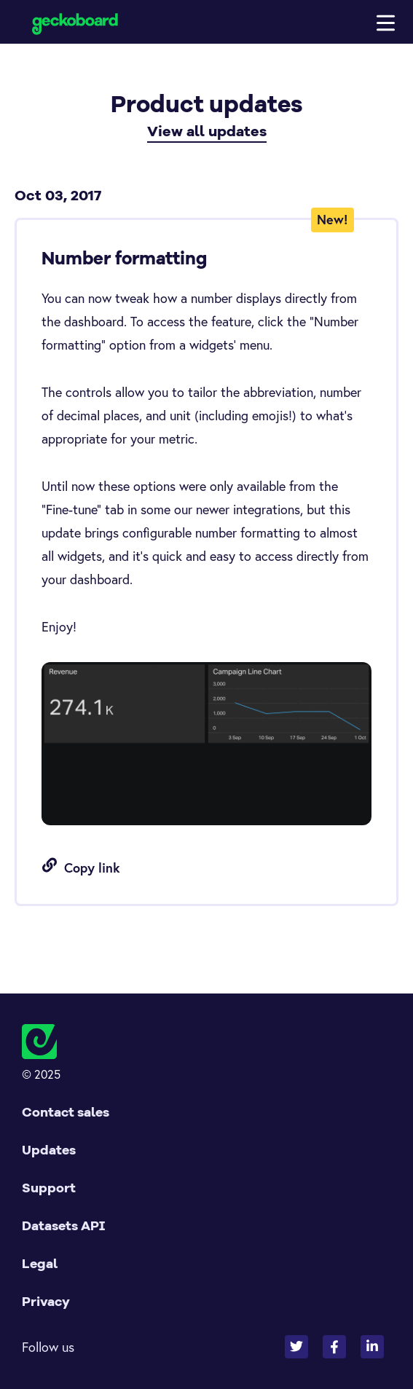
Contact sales (65, 1111)
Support (49, 1187)
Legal (40, 1263)
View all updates (207, 131)
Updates (49, 1149)
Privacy (46, 1301)
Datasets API (63, 1225)
